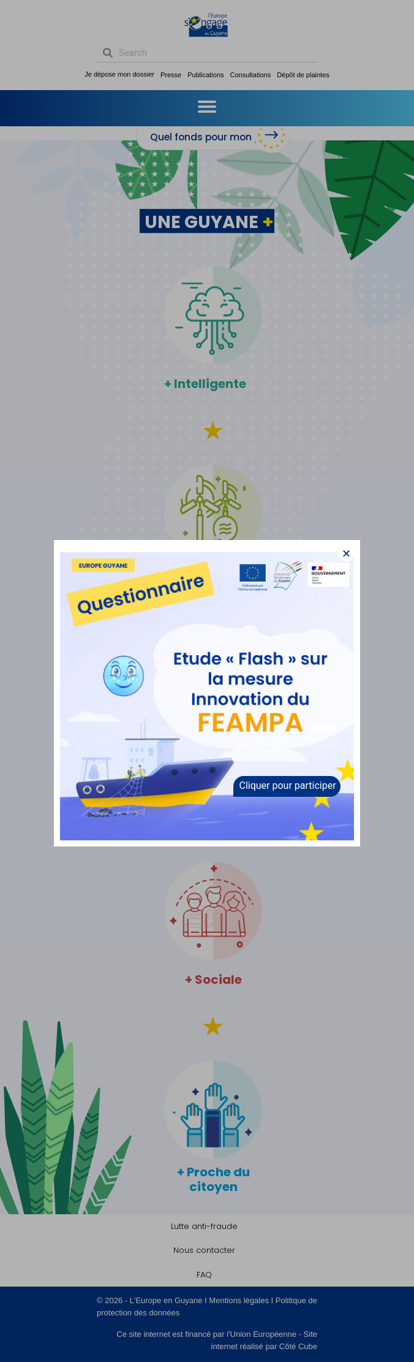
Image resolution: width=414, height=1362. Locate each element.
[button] (346, 553)
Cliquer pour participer (287, 785)
